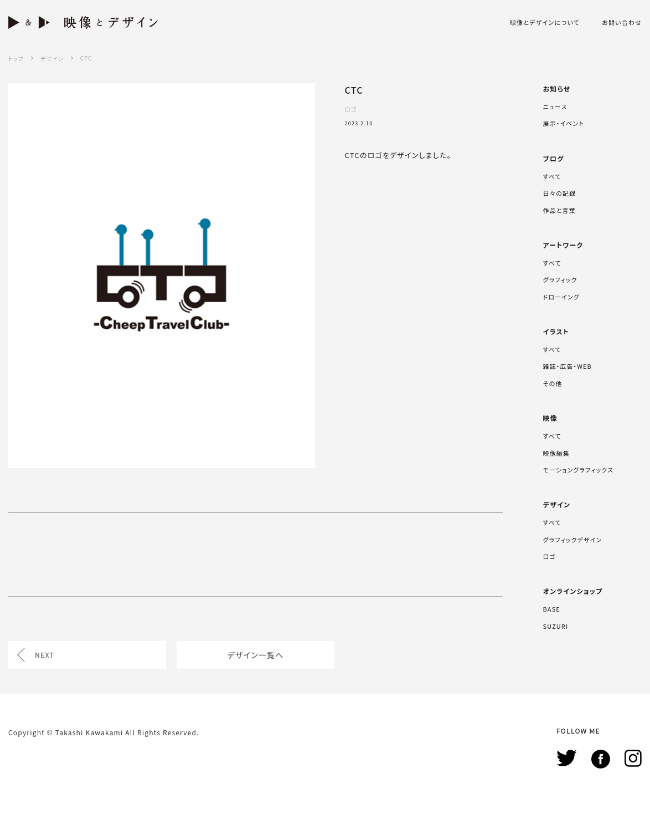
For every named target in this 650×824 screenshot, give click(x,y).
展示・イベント (563, 123)
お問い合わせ (622, 22)
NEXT (44, 654)
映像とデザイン (83, 22)
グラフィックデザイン (572, 539)
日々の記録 (559, 193)
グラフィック (560, 279)
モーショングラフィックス (578, 470)
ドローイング (561, 297)
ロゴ (549, 556)
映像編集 (556, 453)
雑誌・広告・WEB (567, 366)
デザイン (51, 58)
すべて (552, 176)
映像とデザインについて (545, 22)
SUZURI (556, 626)
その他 (553, 383)
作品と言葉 (559, 210)
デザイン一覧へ (256, 654)
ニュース (555, 106)
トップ (16, 58)
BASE (551, 609)
